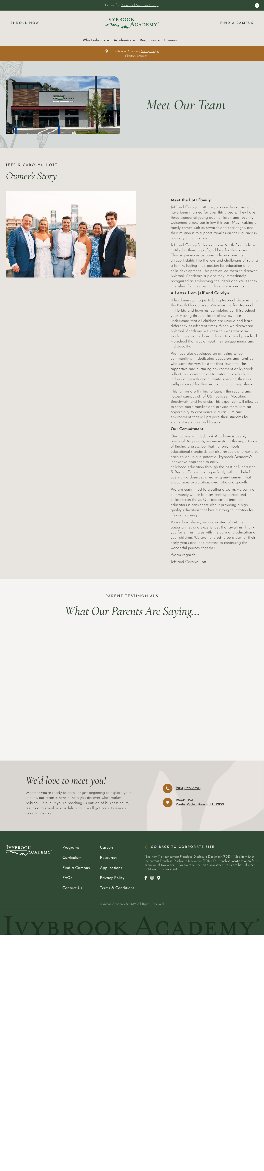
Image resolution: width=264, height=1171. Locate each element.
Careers (170, 40)
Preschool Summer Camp (139, 5)
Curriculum (72, 858)
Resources (150, 40)
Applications (111, 868)
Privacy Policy (112, 878)
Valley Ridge (150, 51)
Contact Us (72, 888)
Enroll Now (24, 23)
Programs (70, 848)
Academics (124, 40)
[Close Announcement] (257, 5)
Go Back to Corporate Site (183, 847)
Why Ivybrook (96, 40)
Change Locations (136, 56)
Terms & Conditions (117, 888)
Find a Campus (237, 23)
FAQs (67, 878)
